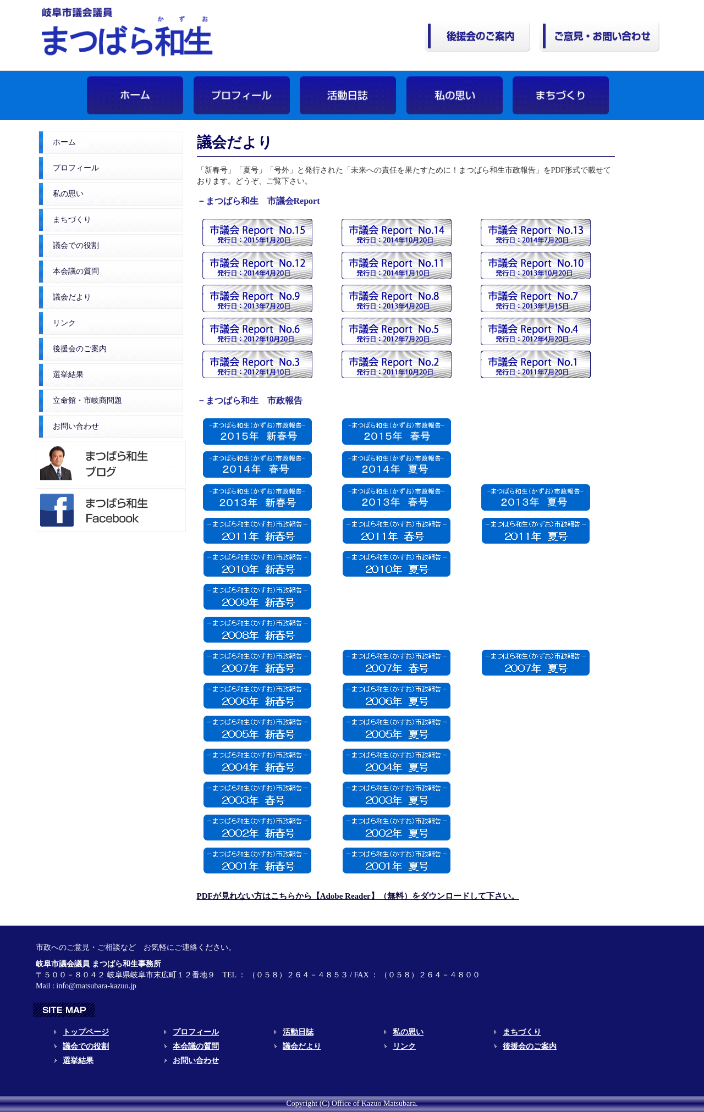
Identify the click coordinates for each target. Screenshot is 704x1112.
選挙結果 (68, 374)
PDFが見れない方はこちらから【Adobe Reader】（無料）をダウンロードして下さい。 (358, 896)
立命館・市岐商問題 (87, 400)
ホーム (64, 142)
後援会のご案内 (80, 349)
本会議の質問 (76, 271)
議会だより (72, 297)
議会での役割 (76, 245)
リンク (64, 323)
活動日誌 (298, 1032)
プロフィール (76, 168)
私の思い (68, 194)
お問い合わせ (76, 426)
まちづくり (72, 219)
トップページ (86, 1032)
